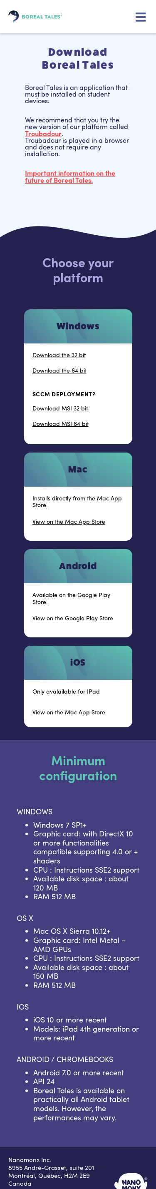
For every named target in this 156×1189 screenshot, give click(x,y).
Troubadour (43, 133)
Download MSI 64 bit (60, 424)
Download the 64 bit (59, 370)
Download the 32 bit (59, 355)
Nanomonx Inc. (30, 1159)
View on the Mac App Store (68, 521)
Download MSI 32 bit (60, 408)
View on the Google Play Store (72, 618)
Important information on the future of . (70, 176)
